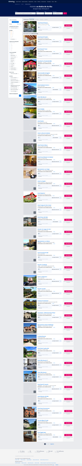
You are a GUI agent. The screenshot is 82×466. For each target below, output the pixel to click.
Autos (35, 1)
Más (55, 1)
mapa (49, 25)
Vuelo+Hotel (18, 1)
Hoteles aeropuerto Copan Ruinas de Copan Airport (48, 462)
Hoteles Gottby (37, 462)
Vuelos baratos (25, 1)
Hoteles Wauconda (30, 462)
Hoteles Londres (23, 462)
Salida (45, 11)
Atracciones (43, 1)
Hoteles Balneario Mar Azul (44, 459)
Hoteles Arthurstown (36, 459)
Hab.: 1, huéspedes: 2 (56, 13)
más (53, 464)
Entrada (37, 11)
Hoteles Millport (29, 459)
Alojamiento (31, 1)
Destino (16, 11)
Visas (53, 1)
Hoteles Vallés (17, 459)
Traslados (49, 1)
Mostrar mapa (15, 21)
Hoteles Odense (23, 459)
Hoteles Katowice (17, 462)
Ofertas (38, 1)
